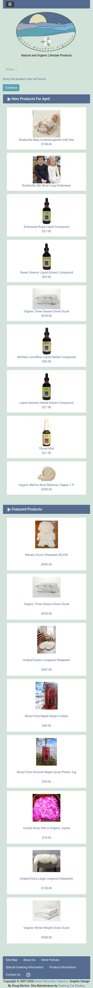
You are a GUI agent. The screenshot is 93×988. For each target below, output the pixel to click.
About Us (29, 960)
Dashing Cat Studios (71, 985)
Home (10, 69)
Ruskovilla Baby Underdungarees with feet (46, 140)
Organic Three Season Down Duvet (46, 311)
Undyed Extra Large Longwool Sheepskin (46, 878)
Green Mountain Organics (51, 981)
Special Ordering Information (25, 967)
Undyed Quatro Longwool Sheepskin (46, 660)
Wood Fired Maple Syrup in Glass (46, 716)
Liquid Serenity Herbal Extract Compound (46, 403)
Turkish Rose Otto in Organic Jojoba (46, 828)
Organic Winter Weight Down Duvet (46, 928)
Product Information (62, 967)
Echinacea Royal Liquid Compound (46, 227)
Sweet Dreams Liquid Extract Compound (46, 272)
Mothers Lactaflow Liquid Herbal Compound (46, 357)
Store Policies (50, 960)
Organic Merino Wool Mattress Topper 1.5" (46, 485)
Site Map (11, 960)
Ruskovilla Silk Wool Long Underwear (46, 185)
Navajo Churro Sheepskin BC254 (46, 555)
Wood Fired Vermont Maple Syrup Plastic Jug (46, 772)
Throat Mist (46, 448)
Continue (11, 87)
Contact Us (13, 974)
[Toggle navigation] (10, 4)
